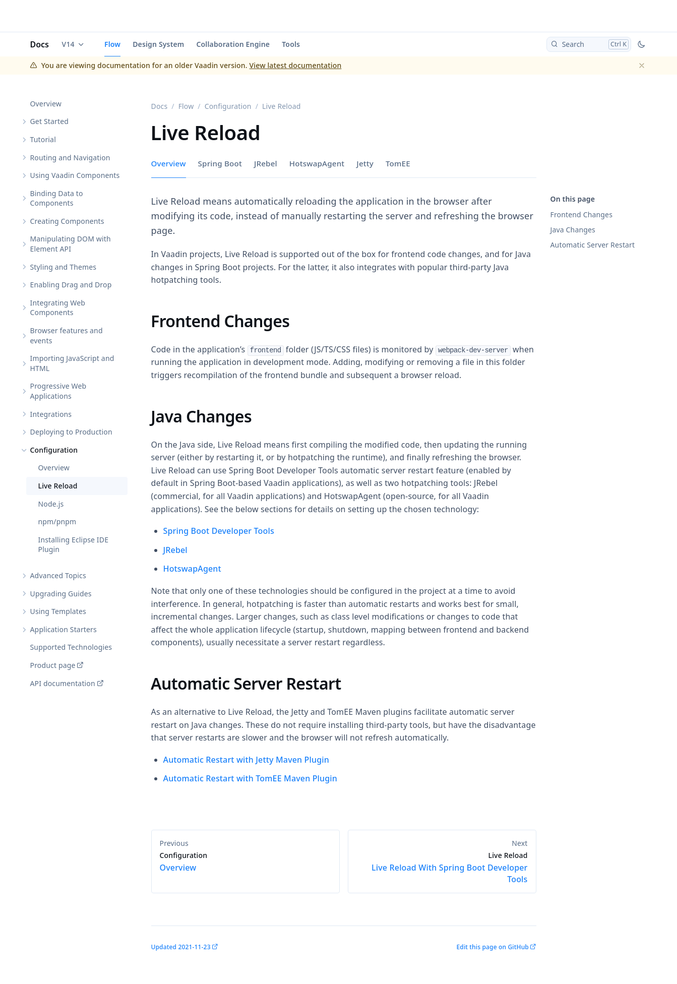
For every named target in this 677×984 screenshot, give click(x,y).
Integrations (51, 414)
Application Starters (63, 629)
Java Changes (572, 229)
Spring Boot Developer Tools (218, 530)
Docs (39, 44)
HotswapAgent (317, 163)
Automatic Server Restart (592, 245)
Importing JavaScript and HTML (72, 363)
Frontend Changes (581, 214)
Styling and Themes (63, 267)
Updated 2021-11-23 (181, 947)
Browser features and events (66, 335)
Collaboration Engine (233, 44)
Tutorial (43, 139)
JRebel (265, 163)
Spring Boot (220, 163)
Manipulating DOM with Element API (70, 244)
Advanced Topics (58, 575)
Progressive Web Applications (58, 391)
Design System (158, 44)
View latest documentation (296, 65)
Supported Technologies (71, 647)
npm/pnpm (57, 521)
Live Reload (58, 485)
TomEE (398, 163)
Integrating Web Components (58, 308)
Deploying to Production (71, 432)
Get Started (49, 121)
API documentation (62, 683)
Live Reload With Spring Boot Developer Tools (442, 867)
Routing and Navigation (70, 157)
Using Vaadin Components (75, 175)
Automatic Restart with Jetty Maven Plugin (246, 759)
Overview (45, 103)
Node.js (51, 504)
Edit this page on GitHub (492, 947)
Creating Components (67, 221)
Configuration (54, 450)
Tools (291, 44)
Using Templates (58, 611)
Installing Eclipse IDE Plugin (73, 545)
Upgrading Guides (61, 593)
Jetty (365, 163)
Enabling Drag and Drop (71, 284)
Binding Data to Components (56, 198)
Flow (112, 44)
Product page (53, 665)
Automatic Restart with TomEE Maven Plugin (250, 778)
